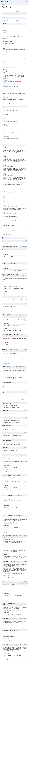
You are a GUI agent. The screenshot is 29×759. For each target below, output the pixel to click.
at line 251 (25, 618)
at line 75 (25, 402)
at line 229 (25, 581)
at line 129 (25, 447)
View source (22, 11)
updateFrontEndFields (7, 206)
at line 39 (25, 240)
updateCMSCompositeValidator (8, 198)
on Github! (25, 659)
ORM (11, 3)
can (3, 148)
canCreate (4, 175)
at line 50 (25, 246)
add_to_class (5, 33)
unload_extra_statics (6, 81)
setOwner (4, 41)
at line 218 (25, 561)
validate (4, 86)
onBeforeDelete (5, 119)
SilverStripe (7, 3)
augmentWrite (5, 103)
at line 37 (25, 349)
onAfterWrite (5, 114)
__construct (5, 27)
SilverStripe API (4, 1)
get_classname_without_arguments (9, 73)
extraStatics (5, 184)
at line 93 (25, 417)
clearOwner (5, 57)
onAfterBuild (5, 142)
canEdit (4, 157)
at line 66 (25, 391)
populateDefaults (6, 136)
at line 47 (25, 366)
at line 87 (25, 296)
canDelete (4, 166)
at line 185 (25, 515)
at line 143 (25, 454)
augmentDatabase (6, 97)
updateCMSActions (6, 213)
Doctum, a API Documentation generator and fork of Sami (19, 658)
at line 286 (25, 644)
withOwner (4, 49)
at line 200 (25, 535)
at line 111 (25, 432)
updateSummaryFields (7, 220)
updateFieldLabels (6, 229)
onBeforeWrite (5, 108)
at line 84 (25, 410)
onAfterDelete (5, 125)
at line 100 (25, 303)
